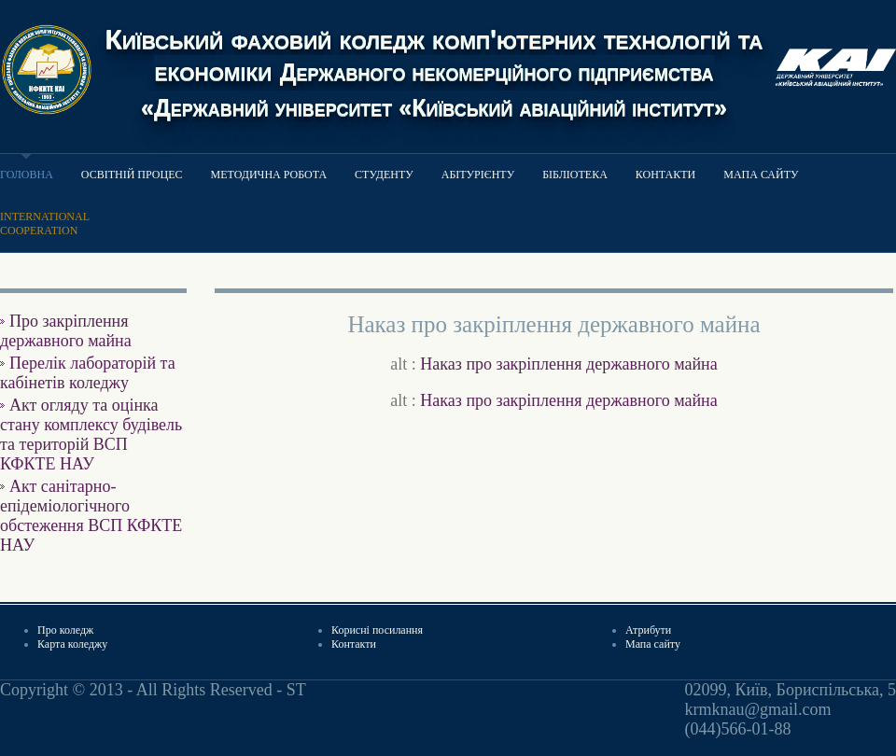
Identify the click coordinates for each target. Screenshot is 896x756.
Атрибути (648, 630)
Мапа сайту (760, 174)
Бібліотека (575, 174)
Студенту (384, 174)
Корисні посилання (377, 630)
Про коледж (65, 630)
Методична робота (269, 174)
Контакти (665, 174)
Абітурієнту (477, 174)
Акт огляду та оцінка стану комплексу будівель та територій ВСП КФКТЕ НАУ (91, 434)
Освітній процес (132, 174)
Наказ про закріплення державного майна (568, 364)
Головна (26, 174)
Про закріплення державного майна (66, 331)
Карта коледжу (72, 644)
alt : (553, 364)
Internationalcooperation (45, 223)
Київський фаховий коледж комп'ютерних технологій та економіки (434, 71)
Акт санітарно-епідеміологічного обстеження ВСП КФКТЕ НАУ (91, 515)
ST (296, 689)
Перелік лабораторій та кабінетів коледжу (87, 373)
